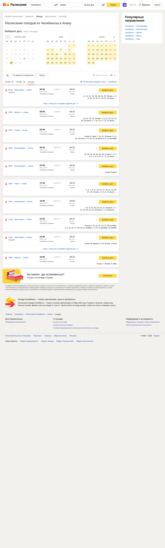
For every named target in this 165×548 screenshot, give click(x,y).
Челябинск (19, 314)
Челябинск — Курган (133, 33)
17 (24, 54)
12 (33, 50)
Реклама (73, 336)
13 (7, 54)
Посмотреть (108, 276)
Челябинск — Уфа (132, 39)
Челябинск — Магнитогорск (136, 29)
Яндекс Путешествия (65, 341)
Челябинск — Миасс (133, 36)
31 (74, 63)
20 (7, 58)
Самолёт (29, 16)
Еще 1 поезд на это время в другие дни (60, 104)
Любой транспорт (14, 16)
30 (20, 63)
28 (11, 63)
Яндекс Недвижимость (29, 341)
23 (20, 58)
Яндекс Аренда (47, 341)
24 (24, 58)
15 (16, 54)
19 (33, 54)
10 (24, 50)
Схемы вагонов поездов (63, 325)
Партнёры (37, 336)
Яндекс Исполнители (84, 341)
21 (11, 58)
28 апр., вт (9, 82)
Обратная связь (60, 336)
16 (20, 54)
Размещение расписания (15, 322)
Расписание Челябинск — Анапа (39, 314)
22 (16, 58)
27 (7, 63)
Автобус (63, 16)
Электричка (50, 16)
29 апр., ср (20, 82)
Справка (47, 336)
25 (29, 58)
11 (29, 50)
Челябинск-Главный (46, 94)
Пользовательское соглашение (18, 336)
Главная (8, 314)
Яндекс (157, 336)
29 (16, 63)
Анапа (72, 94)
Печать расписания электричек (138, 325)
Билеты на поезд (60, 322)
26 (33, 58)
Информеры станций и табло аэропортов (143, 322)
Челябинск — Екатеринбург (136, 26)
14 (11, 54)
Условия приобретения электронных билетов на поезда (76, 328)
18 (29, 54)
